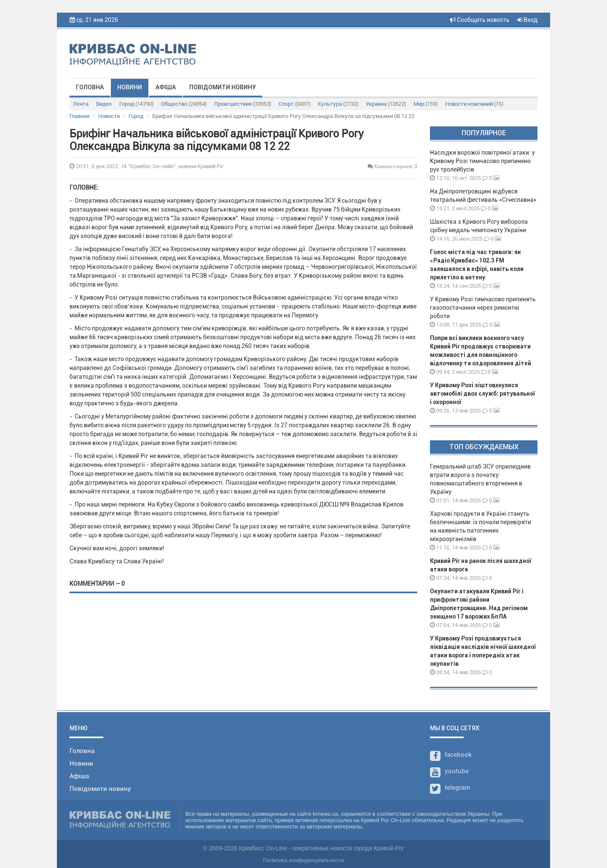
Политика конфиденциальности (303, 860)
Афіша (166, 87)
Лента (81, 104)
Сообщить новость (480, 19)
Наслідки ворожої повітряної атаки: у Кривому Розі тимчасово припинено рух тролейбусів (482, 161)
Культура (338, 104)
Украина (386, 104)
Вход (527, 19)
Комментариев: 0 (392, 166)
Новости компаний (474, 104)
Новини (129, 87)
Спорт (294, 104)
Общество (184, 104)
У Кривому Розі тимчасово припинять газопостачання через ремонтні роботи (483, 307)
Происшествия (242, 104)
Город (136, 104)
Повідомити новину (222, 87)
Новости (109, 116)
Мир (426, 104)
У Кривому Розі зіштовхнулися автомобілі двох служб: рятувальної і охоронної (482, 393)
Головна (90, 87)
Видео (104, 104)
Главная (79, 116)
